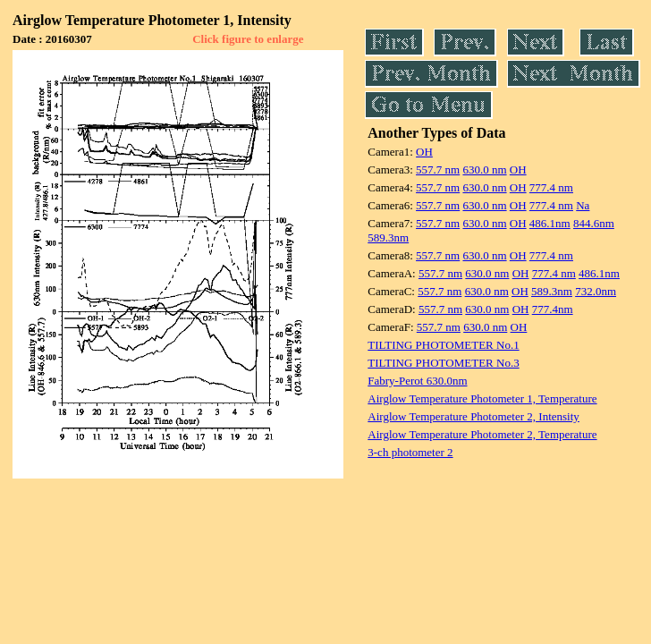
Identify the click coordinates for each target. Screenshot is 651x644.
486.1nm (550, 223)
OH (424, 151)
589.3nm (388, 237)
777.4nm (552, 309)
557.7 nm (438, 169)
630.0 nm (484, 169)
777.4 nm (551, 187)
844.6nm (593, 223)
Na (582, 205)
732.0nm (595, 291)
